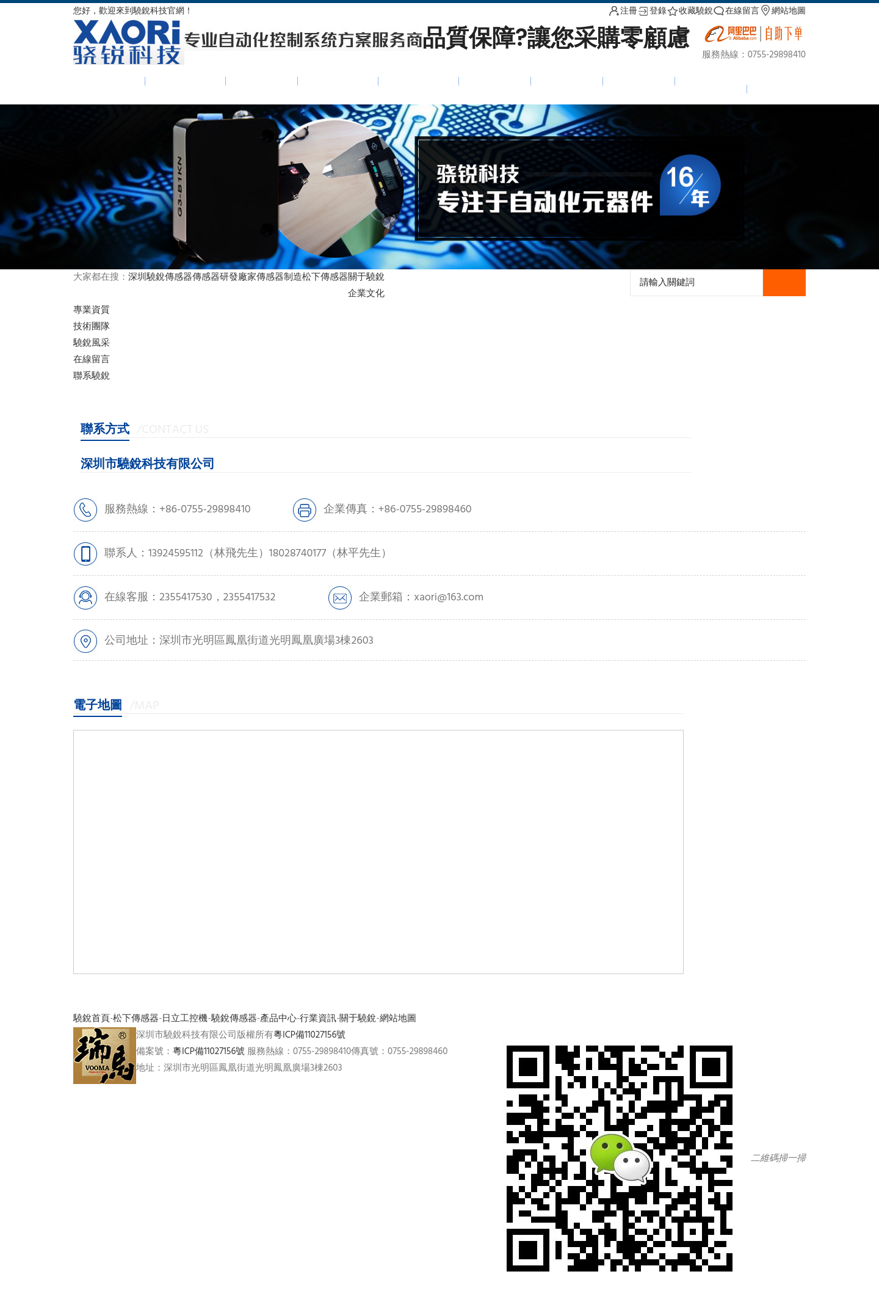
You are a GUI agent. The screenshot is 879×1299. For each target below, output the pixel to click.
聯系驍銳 (91, 376)
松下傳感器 (338, 80)
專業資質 (91, 310)
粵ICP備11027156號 (309, 1035)
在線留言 (736, 11)
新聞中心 (567, 80)
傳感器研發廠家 (224, 277)
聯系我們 (711, 88)
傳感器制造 (279, 277)
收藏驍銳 (690, 11)
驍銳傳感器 (185, 80)
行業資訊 (318, 1018)
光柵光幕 (262, 80)
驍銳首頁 (109, 80)
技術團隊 (91, 326)
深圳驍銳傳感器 (160, 277)
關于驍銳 (366, 277)
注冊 (622, 11)
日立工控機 (418, 80)
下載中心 (639, 80)
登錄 (652, 11)
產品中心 (495, 80)
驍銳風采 (91, 343)
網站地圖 (782, 11)
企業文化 (366, 293)
